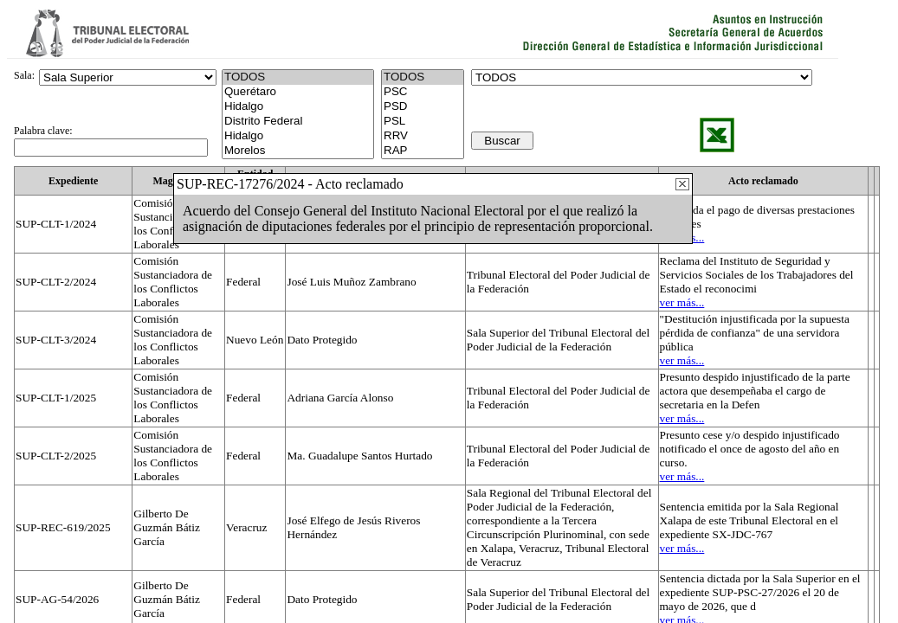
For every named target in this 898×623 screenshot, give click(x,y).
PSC (422, 92)
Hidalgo (298, 107)
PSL (422, 121)
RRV (422, 136)
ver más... (682, 302)
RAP (422, 151)
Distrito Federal (298, 121)
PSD (422, 107)
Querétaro (298, 92)
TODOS (422, 77)
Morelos (298, 151)
